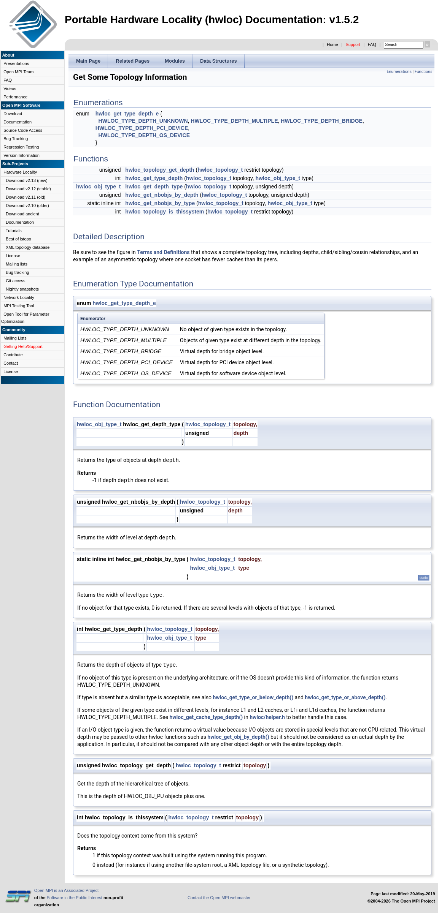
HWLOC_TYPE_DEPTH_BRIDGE (322, 121)
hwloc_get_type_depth (154, 178)
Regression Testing (21, 147)
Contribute (13, 355)
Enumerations (399, 71)
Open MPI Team (18, 72)
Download (12, 113)
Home (332, 44)
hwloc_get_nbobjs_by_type (160, 203)
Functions (424, 71)
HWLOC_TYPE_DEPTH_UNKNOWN (143, 121)
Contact (10, 363)
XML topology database (27, 247)
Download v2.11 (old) (25, 197)
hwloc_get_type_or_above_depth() (345, 697)
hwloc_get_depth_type (154, 186)
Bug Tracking (15, 138)
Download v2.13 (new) (26, 180)
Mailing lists (16, 264)
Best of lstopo (18, 239)
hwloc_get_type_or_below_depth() (253, 697)
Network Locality (18, 297)
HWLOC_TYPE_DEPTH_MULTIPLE (234, 121)
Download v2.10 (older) (27, 205)
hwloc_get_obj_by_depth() (238, 737)
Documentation (17, 122)
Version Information (21, 155)
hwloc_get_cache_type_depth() (206, 717)
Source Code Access (22, 130)
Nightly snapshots (22, 289)
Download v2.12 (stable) (28, 189)
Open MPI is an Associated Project (66, 890)
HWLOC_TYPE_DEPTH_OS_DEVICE (144, 135)
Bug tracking (17, 272)
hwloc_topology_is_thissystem (164, 212)
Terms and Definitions (163, 252)
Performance (15, 97)
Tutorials (14, 230)
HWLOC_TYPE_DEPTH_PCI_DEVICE (141, 128)
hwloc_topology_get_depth (159, 170)
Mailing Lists (15, 338)
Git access (15, 280)
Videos (9, 88)
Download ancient (22, 214)
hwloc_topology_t (220, 170)
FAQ (372, 44)
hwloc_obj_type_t (277, 178)
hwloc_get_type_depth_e (127, 114)
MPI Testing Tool (18, 306)
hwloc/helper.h (267, 717)
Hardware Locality (20, 172)
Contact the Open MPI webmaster (219, 897)
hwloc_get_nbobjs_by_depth (161, 195)
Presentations (16, 63)
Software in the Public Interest (74, 897)
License (13, 255)
